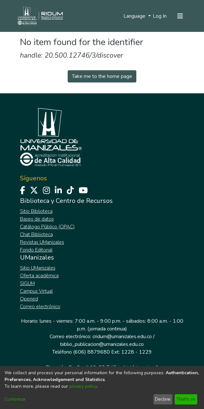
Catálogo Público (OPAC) (47, 227)
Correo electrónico (40, 306)
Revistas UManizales (42, 242)
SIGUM (27, 283)
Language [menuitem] (135, 16)
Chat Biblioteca (36, 234)
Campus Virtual (36, 291)
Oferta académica (39, 275)
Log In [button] (160, 16)
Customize (15, 399)
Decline (162, 399)
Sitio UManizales (37, 268)
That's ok (185, 399)
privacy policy (83, 386)
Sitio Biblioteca (36, 211)
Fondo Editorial (36, 250)
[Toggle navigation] (180, 16)
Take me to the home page (102, 76)
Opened (29, 299)
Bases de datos (37, 219)
